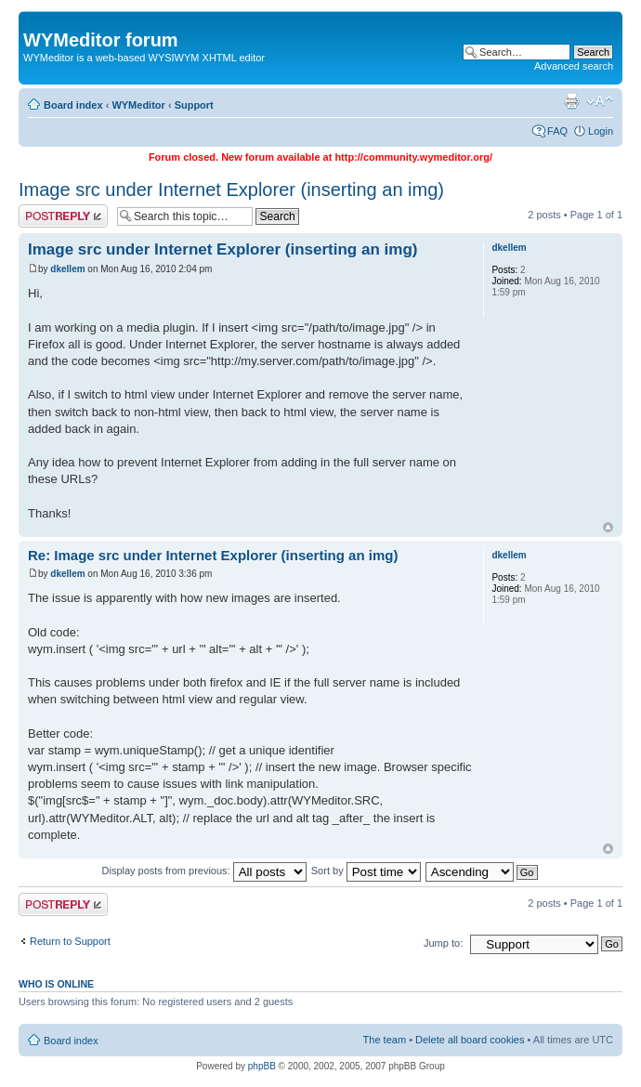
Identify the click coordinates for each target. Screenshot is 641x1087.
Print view (571, 101)
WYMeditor (137, 105)
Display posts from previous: (204, 870)
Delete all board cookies (469, 1039)
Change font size (599, 101)
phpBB (262, 1066)
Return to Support (70, 941)
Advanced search (573, 66)
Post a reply (63, 216)
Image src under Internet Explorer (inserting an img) (231, 189)
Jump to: (443, 943)
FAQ (557, 131)
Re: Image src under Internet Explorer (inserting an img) (213, 555)
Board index (73, 105)
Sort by (366, 870)
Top (608, 527)
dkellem (67, 269)
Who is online (56, 983)
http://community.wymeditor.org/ (413, 157)
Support (194, 105)
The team (384, 1039)
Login (600, 131)
